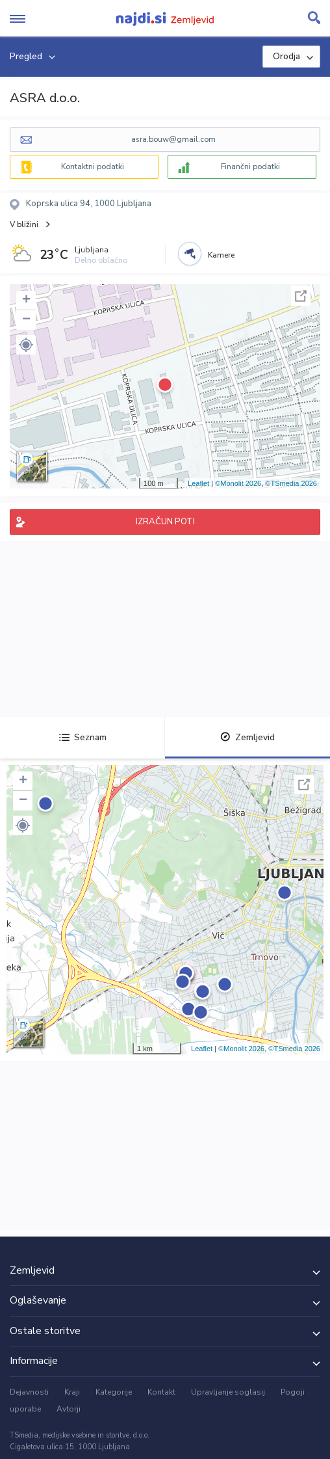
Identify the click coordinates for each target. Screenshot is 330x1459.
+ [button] (26, 300)
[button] (26, 345)
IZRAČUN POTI (165, 522)
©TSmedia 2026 (291, 483)
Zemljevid (247, 737)
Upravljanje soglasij (228, 1392)
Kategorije (113, 1392)
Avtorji (69, 1409)
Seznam (83, 737)
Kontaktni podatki (92, 166)
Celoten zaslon (301, 296)
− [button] (26, 320)
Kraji (72, 1392)
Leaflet (198, 483)
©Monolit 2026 (238, 483)
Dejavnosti (29, 1392)
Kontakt (161, 1392)
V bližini (24, 224)
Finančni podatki (250, 166)
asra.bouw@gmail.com (173, 139)
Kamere (221, 255)
